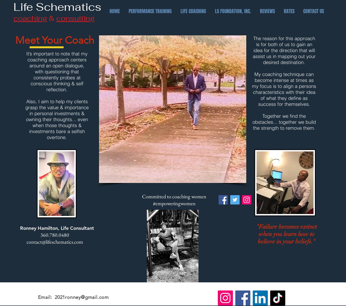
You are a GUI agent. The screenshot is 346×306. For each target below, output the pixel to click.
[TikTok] (277, 298)
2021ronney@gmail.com (82, 297)
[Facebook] (223, 199)
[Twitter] (235, 199)
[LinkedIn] (260, 298)
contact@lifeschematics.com (55, 241)
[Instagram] (246, 199)
